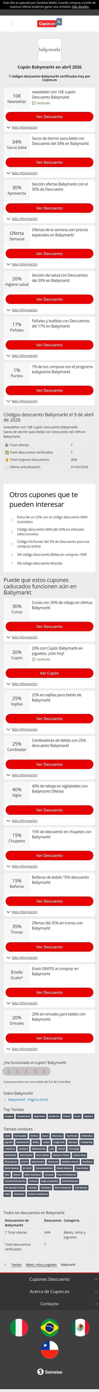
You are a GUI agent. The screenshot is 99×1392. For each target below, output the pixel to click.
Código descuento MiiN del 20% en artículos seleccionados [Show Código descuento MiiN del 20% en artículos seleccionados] (50, 531)
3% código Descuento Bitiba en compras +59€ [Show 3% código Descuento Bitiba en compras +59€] (52, 554)
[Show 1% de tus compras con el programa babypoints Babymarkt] (49, 389)
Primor (66, 1116)
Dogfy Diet (59, 1142)
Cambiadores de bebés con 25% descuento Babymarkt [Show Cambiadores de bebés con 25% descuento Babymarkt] (59, 743)
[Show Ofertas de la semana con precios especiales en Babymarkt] (49, 252)
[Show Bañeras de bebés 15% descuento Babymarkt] (49, 900)
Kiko (7, 1174)
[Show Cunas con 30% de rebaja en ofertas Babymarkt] (49, 625)
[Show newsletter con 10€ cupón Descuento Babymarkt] (49, 115)
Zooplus (9, 1116)
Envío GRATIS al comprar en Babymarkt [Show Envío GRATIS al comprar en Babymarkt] (55, 971)
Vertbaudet (20, 1135)
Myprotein (39, 1116)
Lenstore (23, 1148)
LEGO (7, 1135)
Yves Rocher (82, 1168)
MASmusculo (39, 1148)
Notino (17, 1174)
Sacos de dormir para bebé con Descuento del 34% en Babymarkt (45, 434)
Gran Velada (42, 1155)
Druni (77, 1116)
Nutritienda (26, 1155)
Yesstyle (32, 1187)
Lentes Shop (79, 1155)
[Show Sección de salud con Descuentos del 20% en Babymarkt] (49, 298)
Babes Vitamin (64, 1168)
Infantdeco (87, 1135)
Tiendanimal (23, 1116)
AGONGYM (10, 1155)
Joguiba (8, 1142)
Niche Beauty (12, 1168)
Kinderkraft (23, 1142)
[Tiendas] (16, 1265)
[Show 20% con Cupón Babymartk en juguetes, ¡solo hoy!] (49, 672)
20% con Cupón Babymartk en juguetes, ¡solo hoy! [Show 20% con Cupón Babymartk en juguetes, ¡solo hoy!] (57, 651)
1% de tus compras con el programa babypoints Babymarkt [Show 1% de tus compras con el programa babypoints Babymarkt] (62, 369)
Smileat (34, 1135)
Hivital (61, 1148)
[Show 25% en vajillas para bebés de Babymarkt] (49, 717)
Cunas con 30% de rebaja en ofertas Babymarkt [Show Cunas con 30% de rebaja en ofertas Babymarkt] (62, 605)
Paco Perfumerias (66, 1174)
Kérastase (19, 1193)
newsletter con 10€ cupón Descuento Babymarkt (41, 427)
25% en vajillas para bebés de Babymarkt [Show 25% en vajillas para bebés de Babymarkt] (56, 697)
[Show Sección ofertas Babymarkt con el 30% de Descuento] (49, 207)
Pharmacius (11, 1161)
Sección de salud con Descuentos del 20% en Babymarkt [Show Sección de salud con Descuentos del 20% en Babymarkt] (60, 278)
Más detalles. (80, 7)
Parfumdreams (70, 1181)
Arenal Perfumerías (15, 1181)
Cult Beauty (81, 1187)
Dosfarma (54, 1116)
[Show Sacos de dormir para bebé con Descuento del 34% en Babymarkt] (49, 161)
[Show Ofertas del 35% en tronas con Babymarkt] (49, 946)
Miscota (73, 1142)
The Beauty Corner (14, 1187)
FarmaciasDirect (44, 1168)
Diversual (53, 1161)
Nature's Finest (61, 1155)
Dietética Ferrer (70, 1161)
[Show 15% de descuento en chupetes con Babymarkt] (49, 854)
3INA (7, 1193)
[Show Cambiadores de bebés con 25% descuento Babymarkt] (49, 763)
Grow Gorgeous (63, 1187)
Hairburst (87, 1161)
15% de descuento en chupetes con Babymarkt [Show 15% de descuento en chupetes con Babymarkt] (62, 834)
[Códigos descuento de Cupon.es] (5, 1265)
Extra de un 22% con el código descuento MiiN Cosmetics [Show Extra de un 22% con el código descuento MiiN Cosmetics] (52, 519)
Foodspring (86, 1142)
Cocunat (49, 1174)
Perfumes (46, 1187)
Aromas (33, 1181)
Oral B (24, 1161)
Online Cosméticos (38, 1193)
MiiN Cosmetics (33, 1174)
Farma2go (74, 1148)
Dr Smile (27, 1168)
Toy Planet (71, 1135)
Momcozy (57, 1135)
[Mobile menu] (12, 23)
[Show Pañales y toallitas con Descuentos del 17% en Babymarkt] (49, 344)
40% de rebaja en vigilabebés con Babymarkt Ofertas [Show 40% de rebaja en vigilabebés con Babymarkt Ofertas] (60, 788)
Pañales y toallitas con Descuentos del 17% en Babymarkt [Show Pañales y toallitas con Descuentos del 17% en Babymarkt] (61, 323)
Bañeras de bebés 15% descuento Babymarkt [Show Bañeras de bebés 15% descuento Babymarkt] (60, 880)
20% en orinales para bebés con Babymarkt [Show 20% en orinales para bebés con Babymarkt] (58, 1016)
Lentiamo (10, 1148)
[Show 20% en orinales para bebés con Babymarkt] (49, 1037)
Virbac (46, 1142)
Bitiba (36, 1142)
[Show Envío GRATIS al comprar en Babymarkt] (49, 991)
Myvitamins (38, 1161)
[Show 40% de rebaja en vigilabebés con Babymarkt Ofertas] (49, 809)
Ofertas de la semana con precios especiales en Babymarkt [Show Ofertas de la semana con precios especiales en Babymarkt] (60, 232)
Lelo (51, 1148)
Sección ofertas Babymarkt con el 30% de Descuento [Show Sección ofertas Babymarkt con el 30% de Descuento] (60, 186)
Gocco (45, 1135)
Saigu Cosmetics (49, 1181)
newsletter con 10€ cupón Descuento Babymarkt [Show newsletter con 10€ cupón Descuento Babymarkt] (53, 94)
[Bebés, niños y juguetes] (41, 1265)
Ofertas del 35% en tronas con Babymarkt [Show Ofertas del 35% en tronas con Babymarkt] (57, 925)
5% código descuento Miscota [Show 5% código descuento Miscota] (39, 563)
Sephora (88, 1116)
